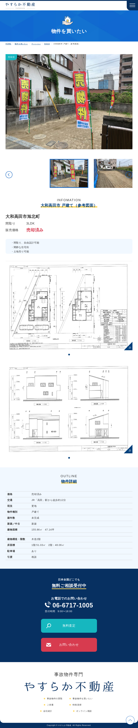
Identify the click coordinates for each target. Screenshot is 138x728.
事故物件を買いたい (83, 698)
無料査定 (69, 625)
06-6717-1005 (72, 605)
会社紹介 (47, 711)
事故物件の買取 (55, 698)
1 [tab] (69, 354)
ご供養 (50, 705)
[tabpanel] (69, 305)
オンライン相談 (84, 711)
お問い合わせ (69, 644)
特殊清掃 (77, 705)
